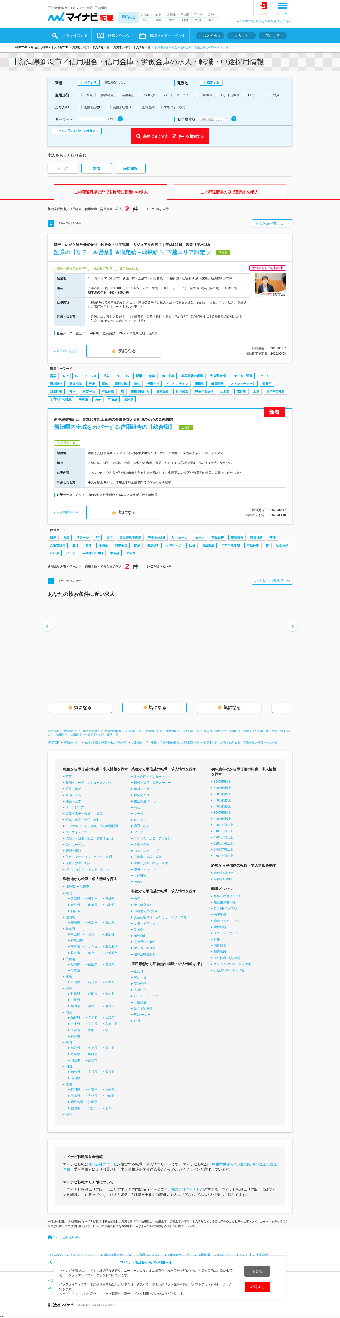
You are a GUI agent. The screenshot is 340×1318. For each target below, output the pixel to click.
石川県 (92, 982)
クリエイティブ (76, 832)
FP (97, 537)
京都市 (75, 1030)
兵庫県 (75, 1024)
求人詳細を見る (67, 351)
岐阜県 (75, 994)
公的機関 (140, 875)
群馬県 (110, 922)
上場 (256, 391)
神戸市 (75, 1036)
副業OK (139, 929)
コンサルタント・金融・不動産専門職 (92, 826)
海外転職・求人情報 (228, 958)
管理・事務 (73, 851)
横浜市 (75, 953)
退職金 (199, 384)
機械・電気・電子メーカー (152, 783)
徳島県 (75, 1072)
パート (70, 553)
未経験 (241, 391)
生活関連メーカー (146, 801)
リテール (122, 376)
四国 (185, 20)
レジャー (140, 820)
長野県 (110, 964)
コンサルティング (146, 851)
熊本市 (110, 1108)
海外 (211, 20)
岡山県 (110, 1048)
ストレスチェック (243, 384)
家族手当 (88, 391)
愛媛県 (110, 1072)
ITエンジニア (75, 807)
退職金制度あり (145, 954)
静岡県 (92, 994)
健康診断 (217, 384)
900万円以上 (222, 819)
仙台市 (75, 911)
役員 (137, 1021)
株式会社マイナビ (102, 1164)
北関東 (171, 14)
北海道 (145, 14)
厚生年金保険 (204, 391)
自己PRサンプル (225, 908)
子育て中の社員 (61, 399)
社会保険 (182, 391)
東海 (145, 20)
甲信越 (128, 17)
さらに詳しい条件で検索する (78, 131)
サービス (140, 813)
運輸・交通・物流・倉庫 (151, 863)
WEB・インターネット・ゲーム (88, 869)
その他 (138, 881)
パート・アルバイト (148, 996)
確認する (257, 1287)
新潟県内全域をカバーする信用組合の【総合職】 (114, 427)
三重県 (75, 1000)
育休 (137, 384)
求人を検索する (75, 36)
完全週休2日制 (144, 942)
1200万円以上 (223, 837)
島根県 (92, 1048)
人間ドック (174, 545)
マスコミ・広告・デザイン (152, 838)
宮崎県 (110, 1096)
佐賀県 (92, 1089)
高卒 (98, 399)
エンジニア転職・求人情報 (232, 964)
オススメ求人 (210, 36)
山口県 (92, 1054)
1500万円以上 (223, 856)
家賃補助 (75, 384)
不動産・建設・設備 (148, 857)
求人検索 (56, 1255)
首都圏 (185, 14)
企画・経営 (73, 795)
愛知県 (110, 994)
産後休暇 (121, 384)
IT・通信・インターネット (152, 776)
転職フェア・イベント (168, 36)
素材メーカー (143, 789)
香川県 (92, 1072)
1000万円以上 (223, 825)
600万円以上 (222, 800)
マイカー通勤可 (145, 948)
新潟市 (75, 970)
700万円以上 (222, 806)
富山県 (75, 982)
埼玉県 (75, 934)
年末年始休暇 (230, 545)
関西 (159, 20)
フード (138, 832)
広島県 (75, 1054)
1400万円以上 (223, 850)
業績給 (83, 399)
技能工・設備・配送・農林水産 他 (89, 838)
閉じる (257, 1271)
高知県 (75, 1078)
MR (65, 376)
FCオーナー (142, 1014)
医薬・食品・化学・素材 (83, 820)
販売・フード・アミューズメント (89, 783)
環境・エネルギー (146, 869)
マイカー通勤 (243, 376)
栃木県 (92, 922)
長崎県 (110, 1089)
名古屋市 (111, 1006)
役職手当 (153, 384)
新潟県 (128, 399)
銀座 (53, 537)
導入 (106, 376)
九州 (198, 20)
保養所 (266, 384)
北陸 (211, 14)
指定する (90, 83)
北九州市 (94, 1108)
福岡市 (75, 1108)
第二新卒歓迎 (143, 905)
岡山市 (75, 1060)
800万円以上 (222, 812)
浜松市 (92, 1006)
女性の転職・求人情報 (229, 970)
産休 (105, 384)
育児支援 (217, 537)
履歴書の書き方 (224, 902)
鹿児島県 (77, 1102)
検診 (137, 545)
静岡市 (75, 1006)
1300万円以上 (223, 843)
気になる (273, 36)
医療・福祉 (73, 789)
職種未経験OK (224, 873)
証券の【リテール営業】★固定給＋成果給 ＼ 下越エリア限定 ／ (133, 252)
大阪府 (110, 1018)
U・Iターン (180, 537)
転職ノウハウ (119, 36)
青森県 (75, 898)
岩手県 (92, 898)
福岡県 (75, 1089)
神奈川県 (77, 940)
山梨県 (92, 964)
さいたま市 (93, 946)
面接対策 (220, 945)
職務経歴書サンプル (228, 896)
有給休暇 (108, 391)
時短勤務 (208, 545)
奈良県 (92, 1024)
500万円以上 (222, 794)
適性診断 (220, 927)
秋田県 (75, 905)
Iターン (264, 376)
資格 (217, 939)
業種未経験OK (224, 879)
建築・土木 (73, 801)
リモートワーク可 (146, 923)
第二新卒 (168, 376)
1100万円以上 (223, 831)
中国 (172, 20)
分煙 (92, 384)
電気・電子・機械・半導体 (84, 813)
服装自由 (140, 936)
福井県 (110, 982)
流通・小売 (141, 826)
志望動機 (220, 914)
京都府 (92, 1018)
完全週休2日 (218, 376)
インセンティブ (177, 384)
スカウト (241, 36)
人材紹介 (140, 990)
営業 (53, 376)
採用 (139, 376)
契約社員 (140, 977)
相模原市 (111, 953)
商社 (137, 807)
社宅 (72, 391)
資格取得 (56, 384)
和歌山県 (111, 1024)
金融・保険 (141, 844)
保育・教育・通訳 (78, 863)
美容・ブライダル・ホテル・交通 (89, 857)
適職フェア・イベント (229, 921)
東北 (159, 14)
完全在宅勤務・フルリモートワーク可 (160, 917)
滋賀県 (75, 1018)
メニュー (282, 13)
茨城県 (75, 922)
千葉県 (90, 934)
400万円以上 (222, 788)
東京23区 (111, 946)
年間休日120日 (92, 553)
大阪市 (92, 1030)
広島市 (92, 1060)
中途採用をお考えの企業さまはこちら (266, 21)
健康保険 (162, 391)
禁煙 (272, 537)
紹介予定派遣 (143, 1008)
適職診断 (220, 952)
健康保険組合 (140, 391)
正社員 (225, 391)
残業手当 (121, 545)
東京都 (109, 934)
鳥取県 (75, 1048)
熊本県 (75, 1096)
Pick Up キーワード (83, 1255)
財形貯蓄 (56, 391)
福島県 (110, 905)
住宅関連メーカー (146, 795)
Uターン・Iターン (226, 933)
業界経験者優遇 (192, 376)
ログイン (263, 13)
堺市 (108, 1030)
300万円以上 (222, 781)
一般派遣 (140, 1002)
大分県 (92, 1096)
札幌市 (84, 886)
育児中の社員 (275, 391)
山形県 (92, 905)
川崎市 (90, 953)
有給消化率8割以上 (147, 911)
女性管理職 (57, 545)
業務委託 (140, 984)
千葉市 (75, 946)
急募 (152, 376)
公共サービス (75, 844)
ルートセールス (85, 376)
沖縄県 (92, 1102)
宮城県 (110, 898)
